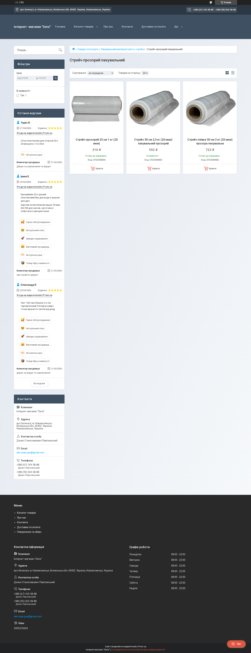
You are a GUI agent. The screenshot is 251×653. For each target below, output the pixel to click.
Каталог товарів (83, 26)
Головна (60, 26)
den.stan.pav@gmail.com (30, 452)
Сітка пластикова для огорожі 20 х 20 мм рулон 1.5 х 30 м (39, 142)
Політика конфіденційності (152, 649)
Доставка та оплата (154, 26)
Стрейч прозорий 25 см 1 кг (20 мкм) (97, 141)
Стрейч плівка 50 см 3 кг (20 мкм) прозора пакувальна (210, 141)
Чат (236, 644)
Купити (99, 168)
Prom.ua (142, 646)
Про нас (108, 26)
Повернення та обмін (29, 532)
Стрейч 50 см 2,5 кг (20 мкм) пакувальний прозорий (153, 141)
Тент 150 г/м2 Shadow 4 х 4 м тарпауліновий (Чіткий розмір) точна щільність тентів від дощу (38, 306)
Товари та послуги (87, 49)
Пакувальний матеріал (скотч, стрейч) (123, 49)
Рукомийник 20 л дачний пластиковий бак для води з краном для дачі (40, 197)
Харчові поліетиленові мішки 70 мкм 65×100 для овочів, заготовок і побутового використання (40, 208)
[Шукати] (60, 50)
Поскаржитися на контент (124, 649)
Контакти (127, 26)
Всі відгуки (39, 383)
